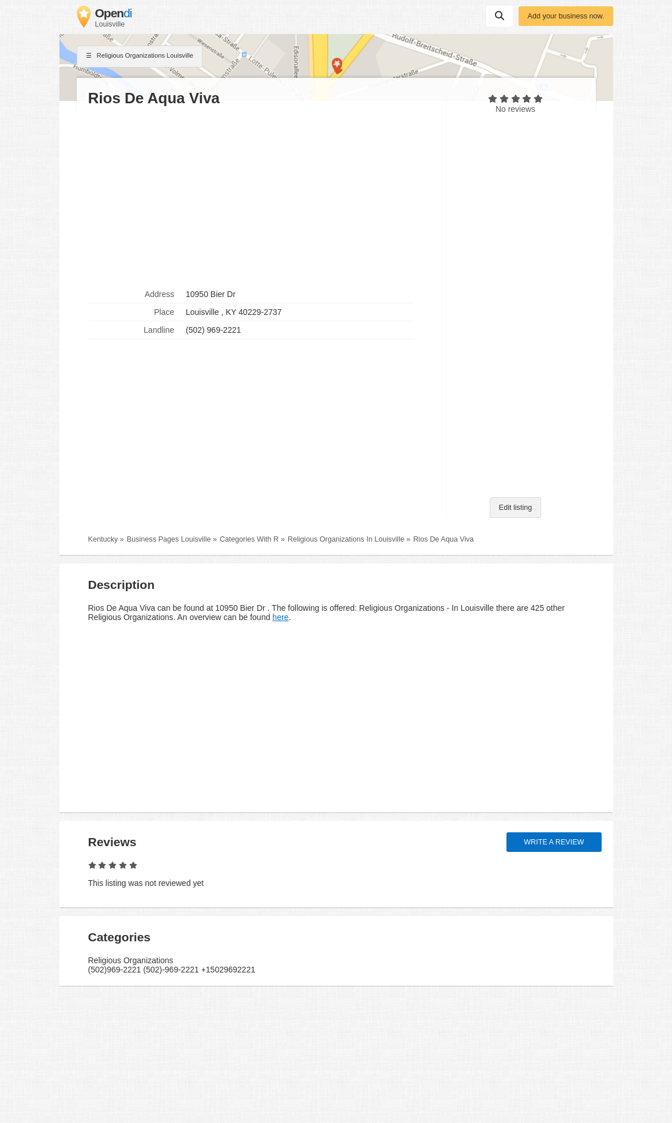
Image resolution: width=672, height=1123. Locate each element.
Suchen (499, 15)
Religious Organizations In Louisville (346, 539)
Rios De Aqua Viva (443, 539)
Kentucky (103, 539)
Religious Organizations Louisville (139, 56)
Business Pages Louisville (169, 539)
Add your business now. (565, 16)
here (280, 617)
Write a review (554, 842)
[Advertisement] (261, 196)
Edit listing (515, 508)
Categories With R (249, 539)
